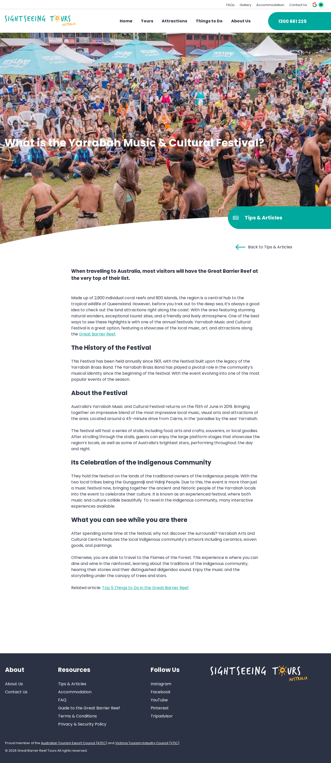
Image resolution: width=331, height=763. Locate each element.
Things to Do (209, 21)
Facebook (161, 692)
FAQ (62, 700)
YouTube (159, 700)
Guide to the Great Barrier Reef (89, 708)
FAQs (230, 5)
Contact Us (298, 5)
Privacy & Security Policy (82, 724)
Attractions (174, 21)
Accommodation (270, 5)
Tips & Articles (72, 684)
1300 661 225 (292, 21)
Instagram (161, 684)
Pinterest (160, 708)
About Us (241, 21)
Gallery (245, 5)
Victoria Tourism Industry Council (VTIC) (147, 743)
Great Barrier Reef (97, 334)
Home (126, 21)
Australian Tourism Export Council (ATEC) (74, 743)
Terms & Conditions (77, 716)
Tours (147, 21)
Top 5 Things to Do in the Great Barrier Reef (145, 588)
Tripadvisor (162, 716)
